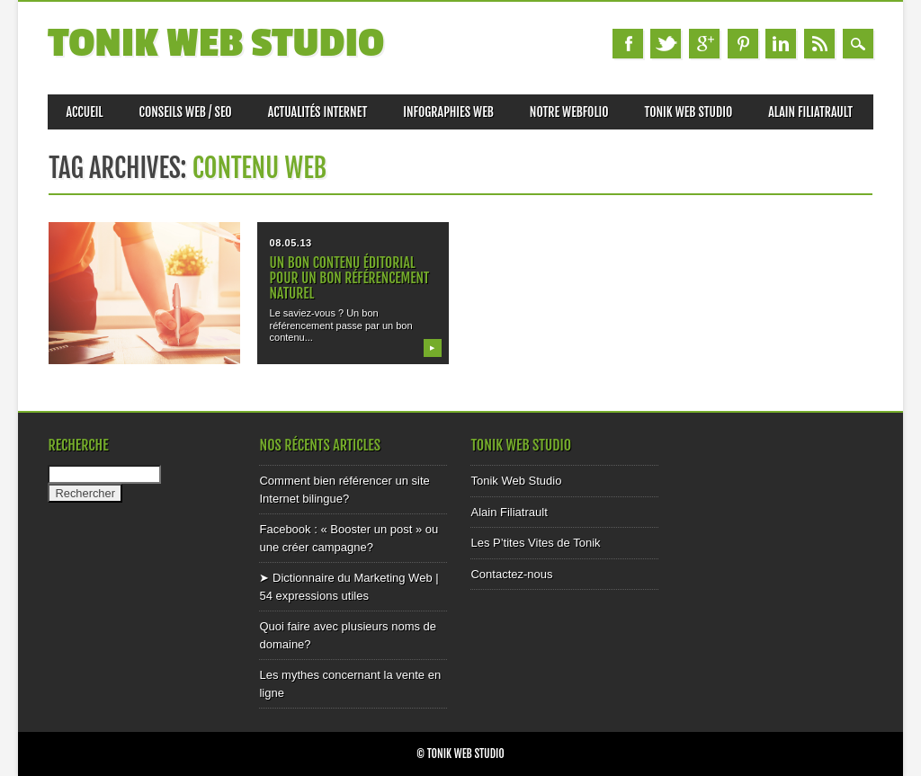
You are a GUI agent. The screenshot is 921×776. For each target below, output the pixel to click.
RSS (819, 43)
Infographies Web (448, 112)
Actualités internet (318, 112)
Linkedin (780, 43)
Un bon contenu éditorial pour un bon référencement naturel (350, 278)
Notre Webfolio (569, 112)
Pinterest (743, 43)
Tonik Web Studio (216, 43)
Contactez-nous (511, 574)
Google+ (704, 43)
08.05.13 (291, 242)
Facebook (628, 43)
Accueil (84, 112)
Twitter (665, 43)
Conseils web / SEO (185, 112)
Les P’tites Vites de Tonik (535, 542)
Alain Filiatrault (810, 112)
